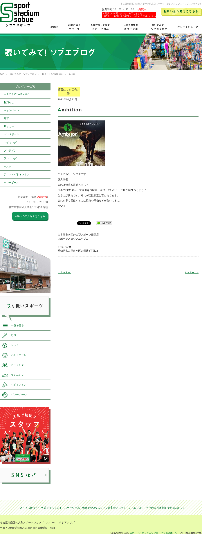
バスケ (7, 166)
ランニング (10, 158)
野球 (6, 118)
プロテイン (10, 150)
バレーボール (11, 182)
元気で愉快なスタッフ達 (96, 507)
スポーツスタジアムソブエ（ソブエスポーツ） (155, 533)
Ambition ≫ (192, 272)
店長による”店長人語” (52, 74)
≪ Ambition (64, 272)
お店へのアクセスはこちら (29, 216)
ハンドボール (11, 134)
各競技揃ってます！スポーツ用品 (60, 507)
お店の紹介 (32, 507)
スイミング (10, 142)
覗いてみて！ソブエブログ (23, 74)
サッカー (9, 126)
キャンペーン (11, 110)
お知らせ (9, 102)
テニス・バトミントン (16, 174)
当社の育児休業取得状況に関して (165, 507)
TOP (2, 74)
